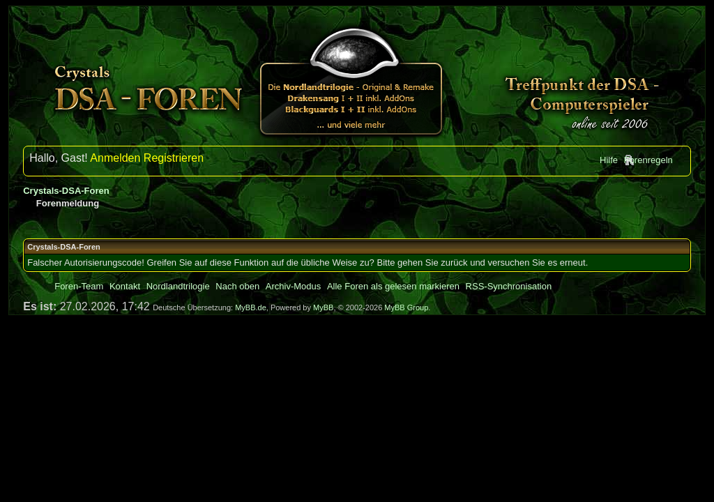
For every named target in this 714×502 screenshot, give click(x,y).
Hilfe (609, 160)
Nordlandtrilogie (178, 286)
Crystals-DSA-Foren (66, 190)
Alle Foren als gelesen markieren (393, 286)
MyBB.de (250, 307)
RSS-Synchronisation (509, 286)
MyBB (323, 307)
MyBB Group (406, 307)
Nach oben (237, 286)
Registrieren (174, 158)
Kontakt (124, 286)
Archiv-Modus (293, 286)
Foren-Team (78, 286)
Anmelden (115, 158)
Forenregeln (648, 160)
